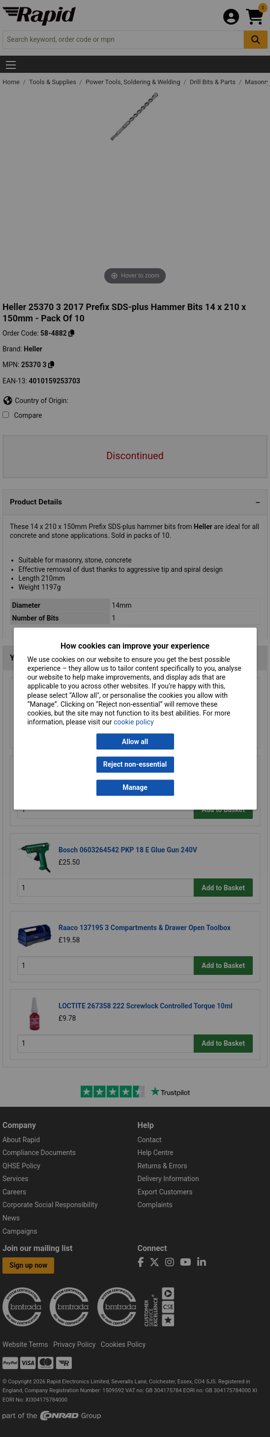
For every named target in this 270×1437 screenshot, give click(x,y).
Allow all (135, 742)
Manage (135, 787)
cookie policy (133, 722)
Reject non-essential (135, 765)
